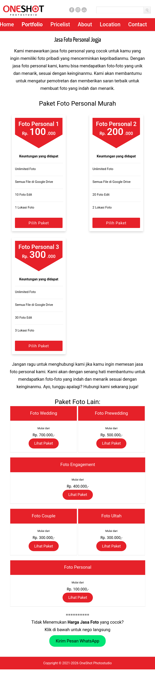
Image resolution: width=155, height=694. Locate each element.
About (85, 24)
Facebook (71, 9)
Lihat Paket (43, 448)
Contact (137, 24)
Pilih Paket (39, 223)
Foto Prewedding (111, 414)
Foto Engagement (77, 472)
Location (110, 24)
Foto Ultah (111, 529)
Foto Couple (43, 529)
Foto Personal (77, 587)
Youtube (84, 9)
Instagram (77, 9)
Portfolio (32, 24)
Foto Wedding (43, 414)
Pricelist (60, 24)
